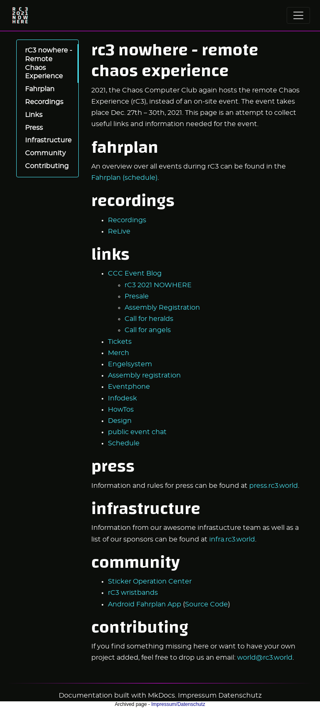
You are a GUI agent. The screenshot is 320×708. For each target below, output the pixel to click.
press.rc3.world (273, 485)
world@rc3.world (264, 657)
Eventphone (129, 386)
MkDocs (161, 695)
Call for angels (148, 330)
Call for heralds (149, 318)
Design (120, 420)
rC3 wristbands (133, 592)
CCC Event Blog (135, 273)
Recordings (44, 102)
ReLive (119, 231)
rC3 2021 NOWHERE (158, 285)
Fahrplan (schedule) (124, 177)
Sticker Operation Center (150, 581)
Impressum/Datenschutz (178, 704)
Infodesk (122, 398)
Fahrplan (40, 89)
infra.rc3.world (232, 539)
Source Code (206, 604)
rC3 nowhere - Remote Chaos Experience (48, 63)
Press (34, 127)
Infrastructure (48, 140)
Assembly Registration (162, 307)
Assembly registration (144, 375)
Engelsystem (130, 364)
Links (33, 115)
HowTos (121, 409)
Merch (118, 353)
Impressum (197, 695)
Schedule (124, 443)
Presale (137, 296)
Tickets (120, 341)
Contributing (47, 166)
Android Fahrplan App (144, 604)
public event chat (137, 432)
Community (45, 153)
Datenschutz (240, 695)
